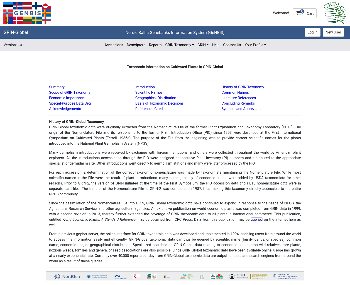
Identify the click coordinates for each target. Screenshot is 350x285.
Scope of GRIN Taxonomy (69, 92)
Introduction (145, 87)
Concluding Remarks (238, 103)
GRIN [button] (202, 45)
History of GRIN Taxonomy (243, 87)
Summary (57, 87)
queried (257, 219)
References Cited (149, 109)
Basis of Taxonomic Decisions (159, 103)
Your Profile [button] (254, 45)
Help (216, 45)
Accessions (114, 45)
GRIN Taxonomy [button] (178, 45)
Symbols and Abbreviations (244, 109)
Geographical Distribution (155, 98)
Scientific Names (149, 92)
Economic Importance (67, 98)
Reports (155, 45)
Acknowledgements (65, 109)
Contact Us (232, 45)
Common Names (235, 92)
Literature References (239, 98)
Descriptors (136, 45)
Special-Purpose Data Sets (70, 103)
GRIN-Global (16, 32)
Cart (305, 12)
